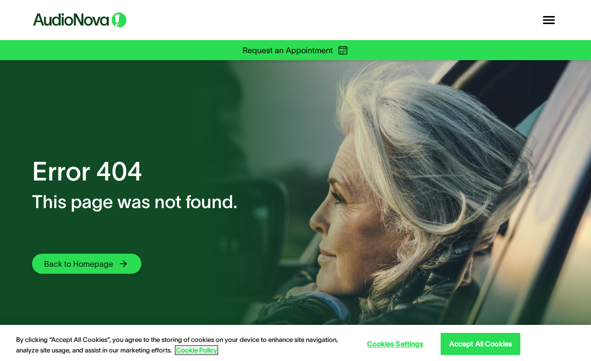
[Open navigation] (549, 20)
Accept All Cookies (480, 344)
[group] (86, 264)
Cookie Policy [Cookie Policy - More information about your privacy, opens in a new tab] (196, 350)
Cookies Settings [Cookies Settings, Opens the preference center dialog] (395, 344)
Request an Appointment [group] (296, 50)
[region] (295, 343)
